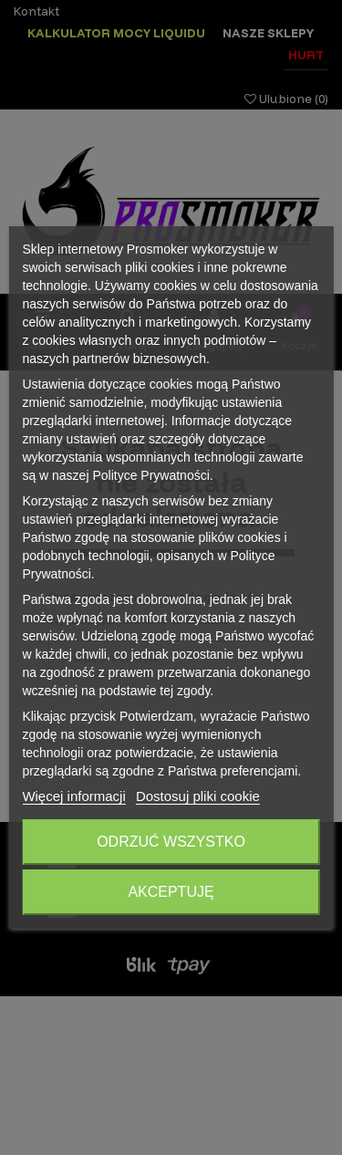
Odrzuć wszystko (171, 841)
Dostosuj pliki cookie (198, 796)
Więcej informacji (73, 796)
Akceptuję (170, 892)
